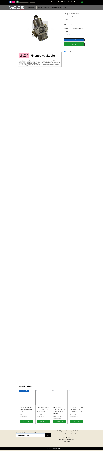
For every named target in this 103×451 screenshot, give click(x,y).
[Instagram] (13, 2)
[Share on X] (70, 51)
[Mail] (17, 2)
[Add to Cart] (26, 421)
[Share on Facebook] (65, 51)
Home (52, 1)
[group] (51, 407)
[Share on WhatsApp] (68, 51)
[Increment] (70, 34)
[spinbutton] (67, 34)
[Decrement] (65, 34)
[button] (82, 2)
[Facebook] (10, 2)
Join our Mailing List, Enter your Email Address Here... (29, 432)
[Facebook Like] (67, 446)
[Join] (48, 435)
